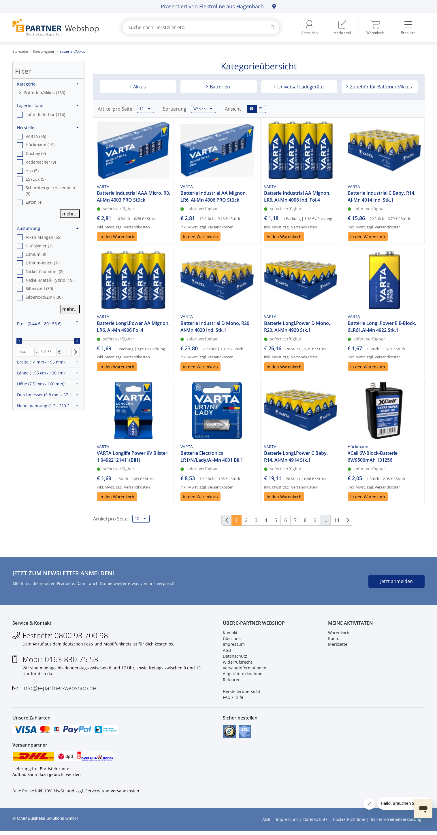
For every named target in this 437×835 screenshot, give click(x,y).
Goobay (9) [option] (36, 153)
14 (336, 520)
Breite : (41, 362)
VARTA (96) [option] (36, 136)
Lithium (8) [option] (36, 254)
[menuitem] (342, 27)
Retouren (232, 680)
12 (145, 108)
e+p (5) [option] (32, 170)
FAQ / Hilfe (233, 698)
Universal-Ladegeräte (300, 87)
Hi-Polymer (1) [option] (39, 246)
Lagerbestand (48, 105)
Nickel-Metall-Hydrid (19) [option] (50, 280)
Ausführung (48, 228)
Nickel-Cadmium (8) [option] (44, 271)
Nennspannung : (46, 405)
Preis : (40, 323)
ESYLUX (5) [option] (36, 179)
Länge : (41, 373)
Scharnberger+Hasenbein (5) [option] (50, 190)
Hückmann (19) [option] (40, 144)
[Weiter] (348, 520)
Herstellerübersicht (241, 692)
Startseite (20, 51)
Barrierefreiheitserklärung (396, 823)
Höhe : (41, 384)
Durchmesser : (48, 394)
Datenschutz (235, 657)
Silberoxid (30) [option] (39, 288)
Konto (333, 640)
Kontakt (230, 634)
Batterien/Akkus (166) (44, 92)
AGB (227, 651)
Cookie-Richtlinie (349, 823)
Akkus (139, 87)
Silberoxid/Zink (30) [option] (44, 297)
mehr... (70, 214)
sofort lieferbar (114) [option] (45, 114)
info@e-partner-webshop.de (59, 689)
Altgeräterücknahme (242, 675)
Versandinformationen (244, 669)
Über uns (232, 640)
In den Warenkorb (116, 236)
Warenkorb (338, 634)
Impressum (234, 645)
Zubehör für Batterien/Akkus (380, 87)
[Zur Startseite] (60, 27)
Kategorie (48, 84)
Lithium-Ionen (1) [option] (42, 263)
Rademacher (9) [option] (41, 162)
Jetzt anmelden (396, 581)
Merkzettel (338, 645)
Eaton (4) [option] (34, 202)
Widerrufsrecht (237, 663)
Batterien (219, 87)
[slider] (19, 341)
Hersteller (48, 127)
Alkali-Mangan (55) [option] (43, 237)
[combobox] (201, 27)
